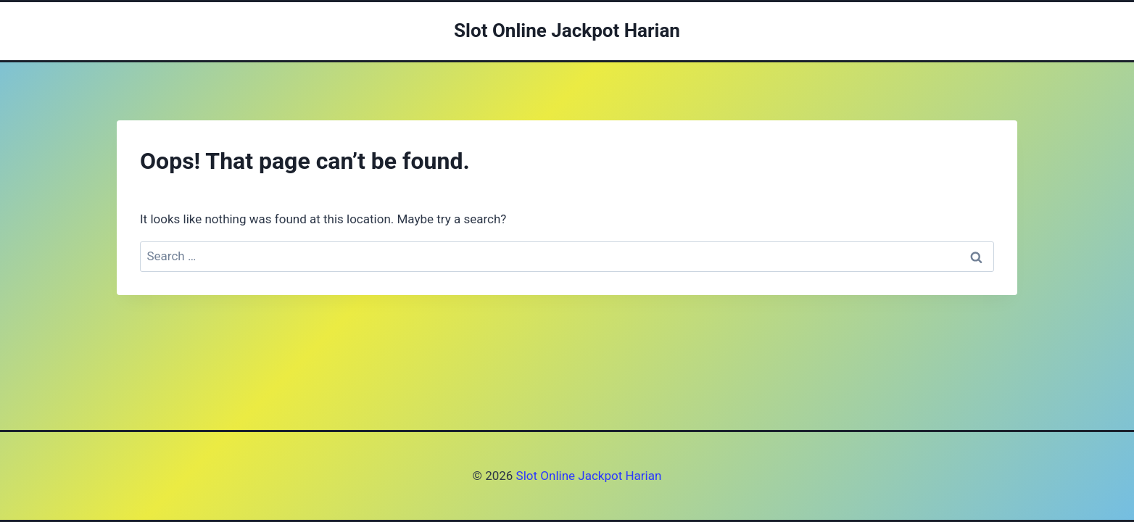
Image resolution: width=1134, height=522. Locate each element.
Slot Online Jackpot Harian (587, 475)
